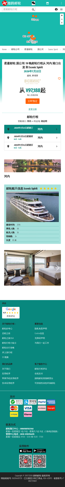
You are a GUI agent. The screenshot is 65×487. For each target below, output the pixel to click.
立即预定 (32, 101)
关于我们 (6, 369)
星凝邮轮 (28, 49)
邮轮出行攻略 (8, 347)
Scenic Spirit (53, 49)
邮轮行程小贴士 (9, 343)
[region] (32, 29)
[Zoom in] (62, 15)
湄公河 (40, 49)
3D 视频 (5, 357)
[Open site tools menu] (61, 3)
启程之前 (6, 333)
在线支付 (39, 373)
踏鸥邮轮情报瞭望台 (44, 378)
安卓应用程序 (8, 383)
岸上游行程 (7, 352)
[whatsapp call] (33, 3)
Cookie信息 (39, 333)
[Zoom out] (62, 19)
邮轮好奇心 (7, 328)
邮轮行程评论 (41, 369)
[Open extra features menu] (19, 9)
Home (4, 49)
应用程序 (6, 373)
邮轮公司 (15, 49)
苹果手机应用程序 (10, 378)
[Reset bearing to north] (62, 23)
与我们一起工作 (42, 343)
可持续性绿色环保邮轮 (45, 383)
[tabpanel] (32, 169)
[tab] (32, 129)
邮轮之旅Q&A (8, 338)
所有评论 (11, 316)
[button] (58, 268)
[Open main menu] (61, 9)
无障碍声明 (40, 338)
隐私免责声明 (41, 328)
